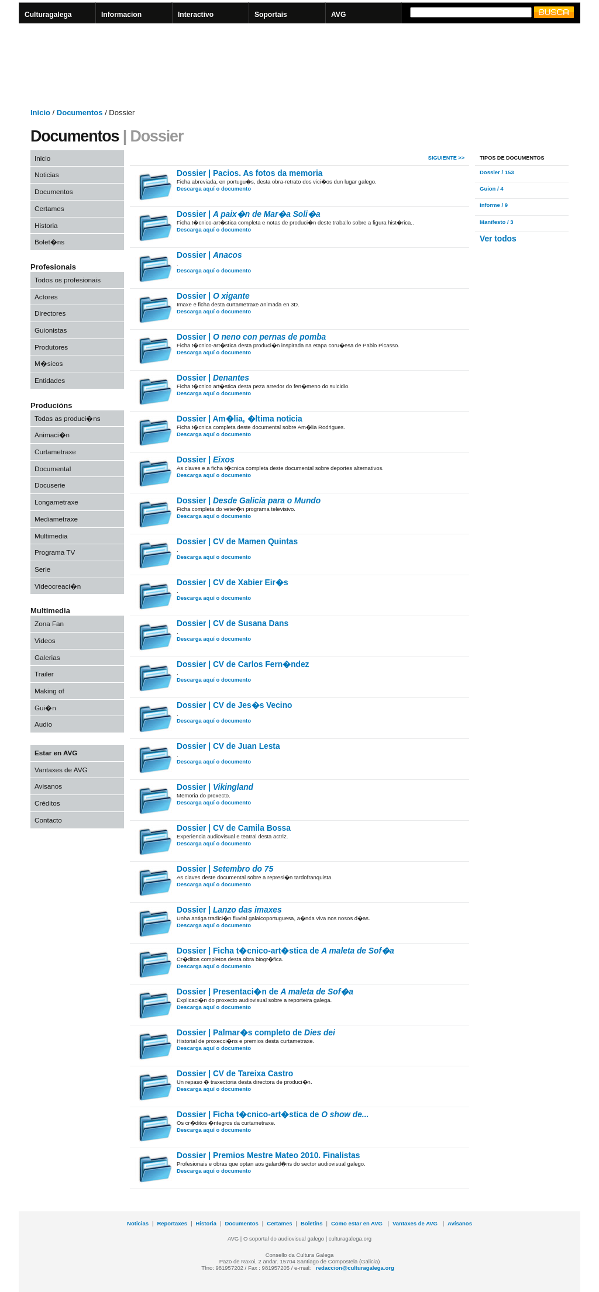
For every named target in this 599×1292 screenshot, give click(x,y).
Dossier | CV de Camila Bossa (234, 828)
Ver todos (498, 238)
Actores (46, 296)
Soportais (270, 15)
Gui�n (45, 707)
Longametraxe (56, 502)
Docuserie (50, 485)
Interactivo (196, 15)
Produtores (51, 347)
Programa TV (55, 552)
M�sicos (49, 363)
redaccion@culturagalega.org (355, 1268)
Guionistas (51, 330)
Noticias (47, 174)
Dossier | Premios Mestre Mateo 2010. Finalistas (268, 1155)
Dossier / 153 (497, 172)
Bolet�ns (49, 242)
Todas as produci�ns (68, 418)
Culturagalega (48, 15)
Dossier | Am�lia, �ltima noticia (239, 418)
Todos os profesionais (68, 280)
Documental (53, 468)
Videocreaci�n (58, 586)
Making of (49, 691)
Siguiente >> (446, 158)
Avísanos (459, 1223)
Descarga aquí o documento (214, 188)
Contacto (48, 820)
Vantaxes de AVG (61, 769)
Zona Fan (49, 623)
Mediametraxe (56, 519)
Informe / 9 (494, 205)
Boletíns (311, 1223)
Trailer (44, 674)
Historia (46, 225)
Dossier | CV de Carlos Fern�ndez (243, 664)
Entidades (50, 380)
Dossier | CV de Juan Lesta (228, 746)
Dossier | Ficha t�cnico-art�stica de (285, 950)
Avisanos (48, 786)
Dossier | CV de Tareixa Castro (235, 1073)
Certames (49, 208)
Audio (43, 724)
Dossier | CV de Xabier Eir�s (232, 582)
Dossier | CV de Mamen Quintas (237, 541)
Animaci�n (52, 434)
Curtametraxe (55, 451)
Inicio (42, 158)
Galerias (47, 657)
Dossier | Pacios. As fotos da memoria (249, 173)
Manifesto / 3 (496, 222)
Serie (42, 569)
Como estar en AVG (357, 1223)
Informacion (121, 15)
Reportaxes (172, 1223)
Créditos (47, 803)
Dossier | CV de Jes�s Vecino (234, 705)
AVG (338, 15)
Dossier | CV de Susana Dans (232, 623)
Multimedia (51, 536)
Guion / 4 (492, 188)
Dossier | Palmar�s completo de (256, 1032)
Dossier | (249, 214)
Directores (50, 313)
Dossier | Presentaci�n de (265, 991)
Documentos (54, 191)
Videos (45, 640)
